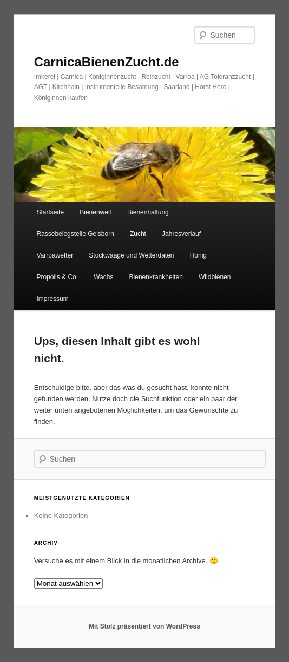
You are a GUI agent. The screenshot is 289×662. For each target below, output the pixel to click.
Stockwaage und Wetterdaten (131, 255)
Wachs (103, 277)
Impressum (52, 298)
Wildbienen (215, 277)
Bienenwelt (95, 212)
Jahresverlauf (181, 234)
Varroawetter (54, 255)
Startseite (50, 212)
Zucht (138, 234)
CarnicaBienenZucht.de (106, 62)
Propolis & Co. (57, 277)
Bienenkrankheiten (156, 277)
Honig (198, 255)
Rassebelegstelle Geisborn (75, 234)
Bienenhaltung (148, 212)
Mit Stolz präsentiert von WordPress (144, 626)
